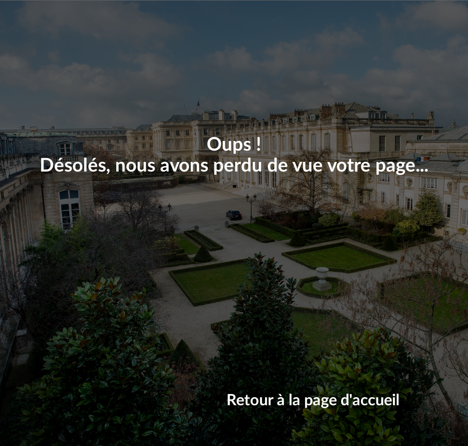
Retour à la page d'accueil (313, 400)
